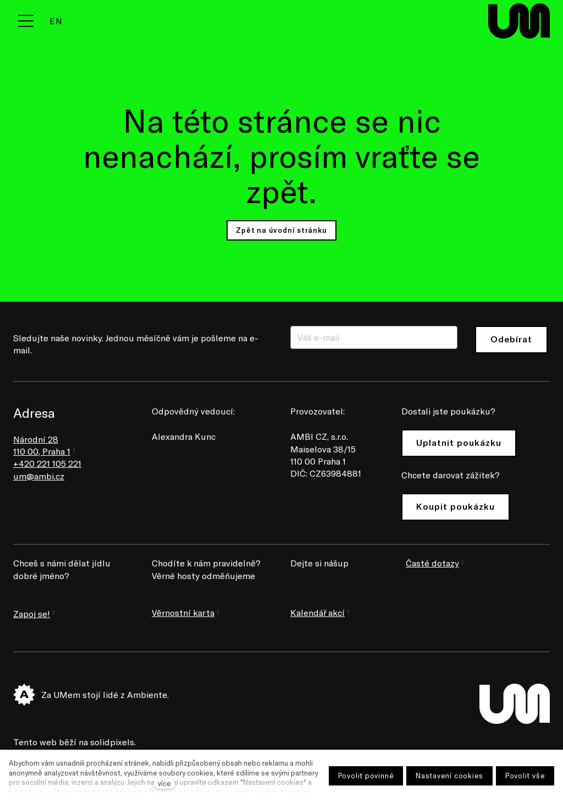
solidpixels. (113, 741)
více (164, 783)
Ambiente (147, 694)
